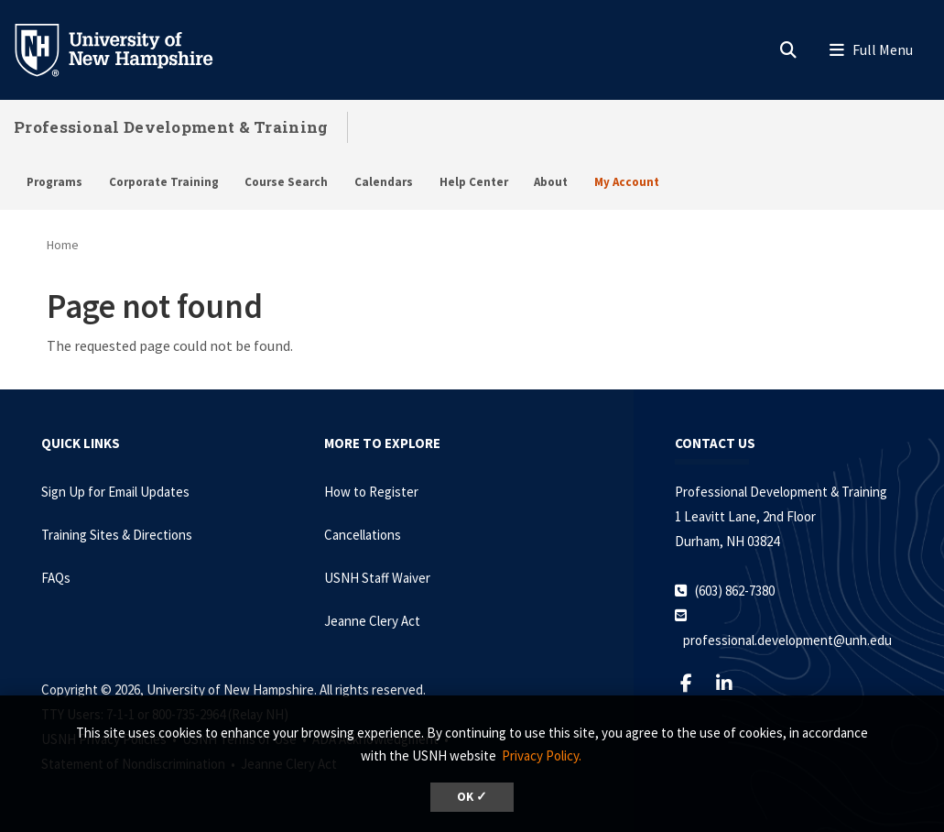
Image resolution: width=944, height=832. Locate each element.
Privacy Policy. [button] (541, 755)
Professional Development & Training (171, 126)
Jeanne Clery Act (372, 620)
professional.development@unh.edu (787, 640)
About (551, 182)
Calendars (383, 182)
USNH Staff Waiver (377, 577)
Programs (54, 182)
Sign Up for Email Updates (115, 491)
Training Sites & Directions (116, 534)
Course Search (286, 182)
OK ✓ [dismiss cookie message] (472, 797)
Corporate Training (164, 182)
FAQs (56, 577)
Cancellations (362, 534)
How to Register (371, 491)
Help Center (473, 182)
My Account (626, 182)
